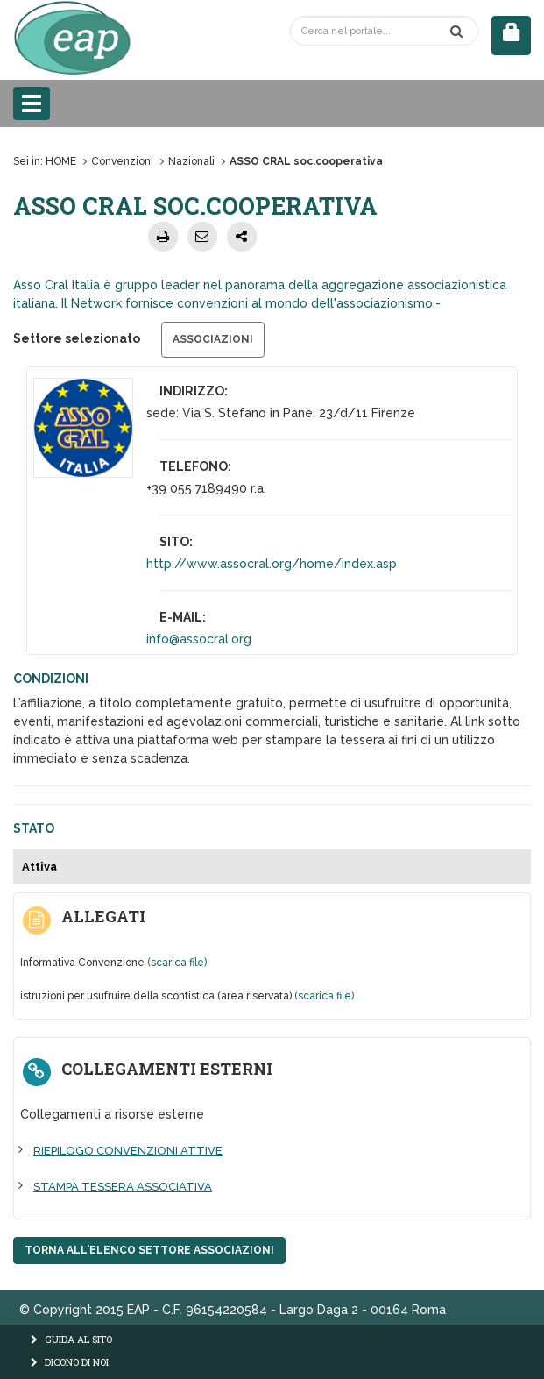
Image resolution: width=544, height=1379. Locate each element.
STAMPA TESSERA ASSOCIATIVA (122, 1186)
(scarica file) (177, 962)
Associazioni (213, 339)
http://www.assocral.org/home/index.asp (271, 564)
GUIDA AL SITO (71, 1339)
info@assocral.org (198, 639)
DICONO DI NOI (70, 1361)
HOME (61, 161)
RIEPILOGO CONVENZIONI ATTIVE (128, 1150)
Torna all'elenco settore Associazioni (149, 1250)
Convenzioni (122, 161)
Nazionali (191, 161)
